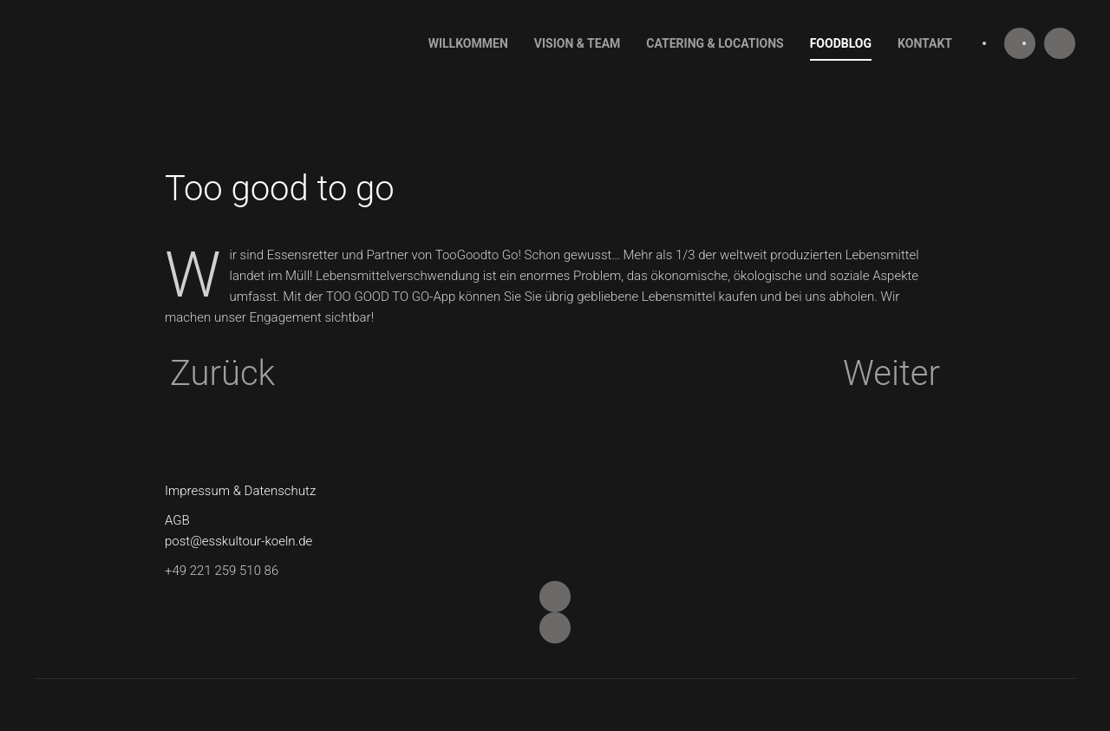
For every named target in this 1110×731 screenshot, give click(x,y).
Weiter (891, 373)
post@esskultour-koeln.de (238, 541)
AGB (177, 520)
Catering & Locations (714, 43)
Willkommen (468, 43)
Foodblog (841, 43)
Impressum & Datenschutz (240, 491)
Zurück (222, 373)
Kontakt (925, 43)
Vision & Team (577, 43)
